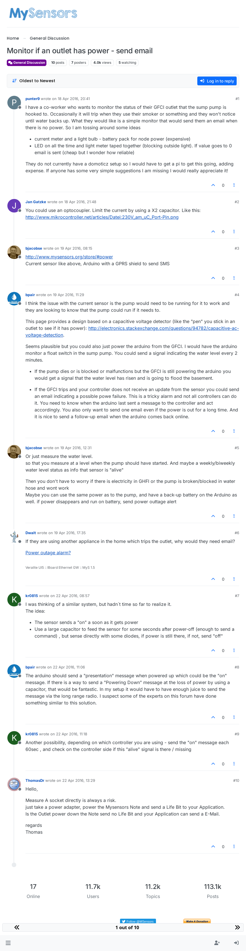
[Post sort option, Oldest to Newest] (33, 81)
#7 (237, 595)
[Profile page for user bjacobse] (14, 252)
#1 (237, 98)
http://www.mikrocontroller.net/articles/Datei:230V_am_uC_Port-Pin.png (102, 217)
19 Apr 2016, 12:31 (75, 447)
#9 (237, 734)
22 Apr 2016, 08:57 (72, 595)
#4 (237, 294)
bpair (30, 294)
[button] (8, 943)
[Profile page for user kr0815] (14, 599)
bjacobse (33, 248)
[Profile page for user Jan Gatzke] (14, 206)
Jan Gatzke (35, 201)
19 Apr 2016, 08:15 (76, 248)
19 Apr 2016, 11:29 (68, 294)
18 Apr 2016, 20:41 (74, 98)
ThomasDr (34, 780)
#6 (237, 532)
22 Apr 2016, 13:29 (78, 780)
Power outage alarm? (48, 552)
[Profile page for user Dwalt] (14, 537)
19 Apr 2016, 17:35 (70, 532)
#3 (237, 248)
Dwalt (30, 532)
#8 (237, 667)
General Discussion (26, 62)
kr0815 (31, 595)
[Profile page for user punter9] (14, 102)
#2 (237, 201)
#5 (237, 447)
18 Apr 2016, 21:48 (80, 201)
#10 (236, 780)
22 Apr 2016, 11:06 (69, 667)
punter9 (32, 98)
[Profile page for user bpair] (14, 298)
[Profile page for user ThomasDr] (14, 784)
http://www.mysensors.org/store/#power (69, 257)
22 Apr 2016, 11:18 (71, 734)
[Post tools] (234, 185)
